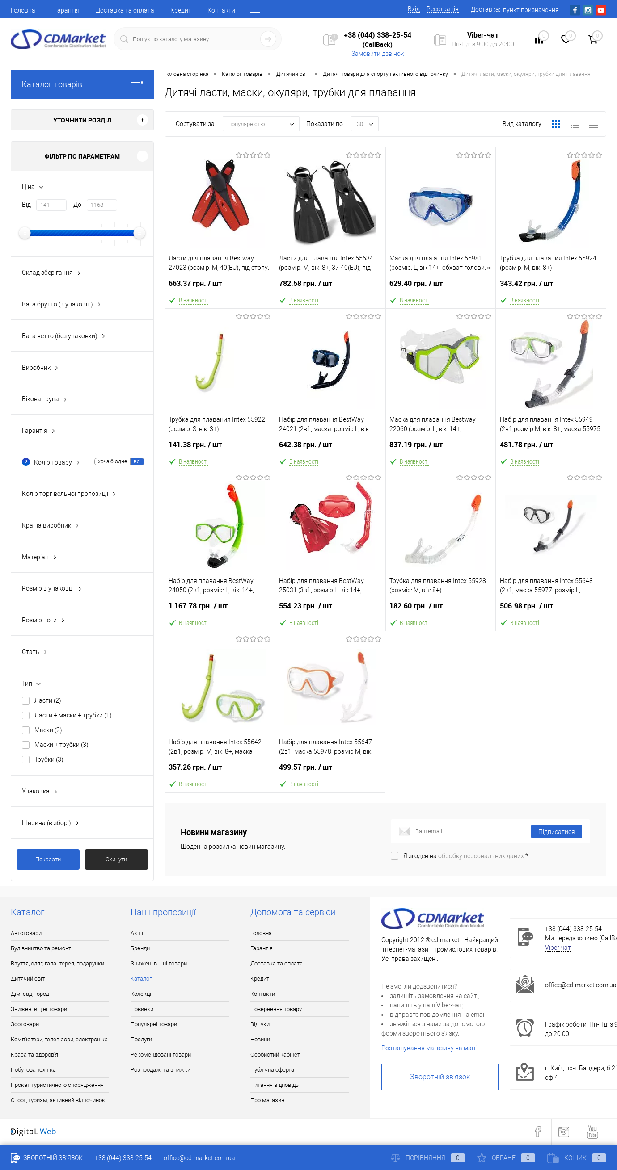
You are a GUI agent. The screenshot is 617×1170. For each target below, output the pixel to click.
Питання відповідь (274, 1085)
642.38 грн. (330, 448)
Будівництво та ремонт (41, 948)
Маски (48, 730)
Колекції (141, 993)
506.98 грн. (551, 609)
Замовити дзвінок (377, 53)
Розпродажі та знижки (160, 1069)
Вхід (414, 9)
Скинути (116, 859)
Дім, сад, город (30, 993)
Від (26, 204)
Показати (48, 859)
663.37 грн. (220, 287)
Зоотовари (25, 1024)
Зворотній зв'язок (440, 1077)
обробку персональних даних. (481, 856)
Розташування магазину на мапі (429, 1048)
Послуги (141, 1039)
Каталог (141, 978)
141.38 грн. (220, 448)
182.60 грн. (440, 609)
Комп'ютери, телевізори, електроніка (59, 1039)
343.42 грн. (551, 287)
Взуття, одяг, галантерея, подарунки (57, 963)
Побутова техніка (33, 1069)
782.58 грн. (330, 287)
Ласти (47, 700)
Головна (23, 10)
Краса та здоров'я (34, 1054)
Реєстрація (443, 9)
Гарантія (67, 10)
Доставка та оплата (125, 10)
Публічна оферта (272, 1069)
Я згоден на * (465, 856)
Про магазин (267, 1100)
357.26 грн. (220, 771)
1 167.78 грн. (220, 609)
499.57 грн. (330, 771)
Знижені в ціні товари (39, 1009)
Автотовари (26, 933)
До (77, 204)
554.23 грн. (330, 609)
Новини (260, 1039)
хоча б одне (112, 461)
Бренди (140, 948)
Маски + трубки (61, 744)
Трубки (48, 759)
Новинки (142, 1009)
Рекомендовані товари (161, 1054)
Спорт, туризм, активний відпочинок (58, 1100)
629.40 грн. (440, 287)
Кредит (180, 10)
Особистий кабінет (275, 1054)
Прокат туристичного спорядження (57, 1085)
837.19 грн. (440, 448)
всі (137, 461)
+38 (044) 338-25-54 (377, 35)
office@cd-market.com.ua (581, 985)
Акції (137, 933)
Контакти (221, 10)
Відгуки (260, 1024)
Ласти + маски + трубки (73, 715)
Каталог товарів (82, 84)
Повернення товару (276, 1009)
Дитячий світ (28, 978)
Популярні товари (154, 1024)
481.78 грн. (551, 448)
